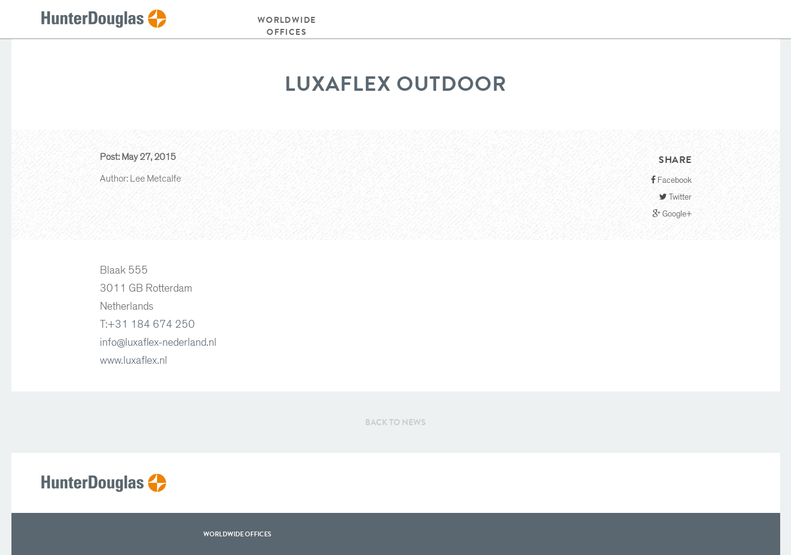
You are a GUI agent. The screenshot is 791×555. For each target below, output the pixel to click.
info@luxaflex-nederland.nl (158, 342)
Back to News (395, 422)
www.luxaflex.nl (133, 360)
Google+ (672, 213)
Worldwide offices (286, 26)
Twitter (675, 196)
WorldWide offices (237, 534)
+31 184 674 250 (151, 324)
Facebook (671, 180)
